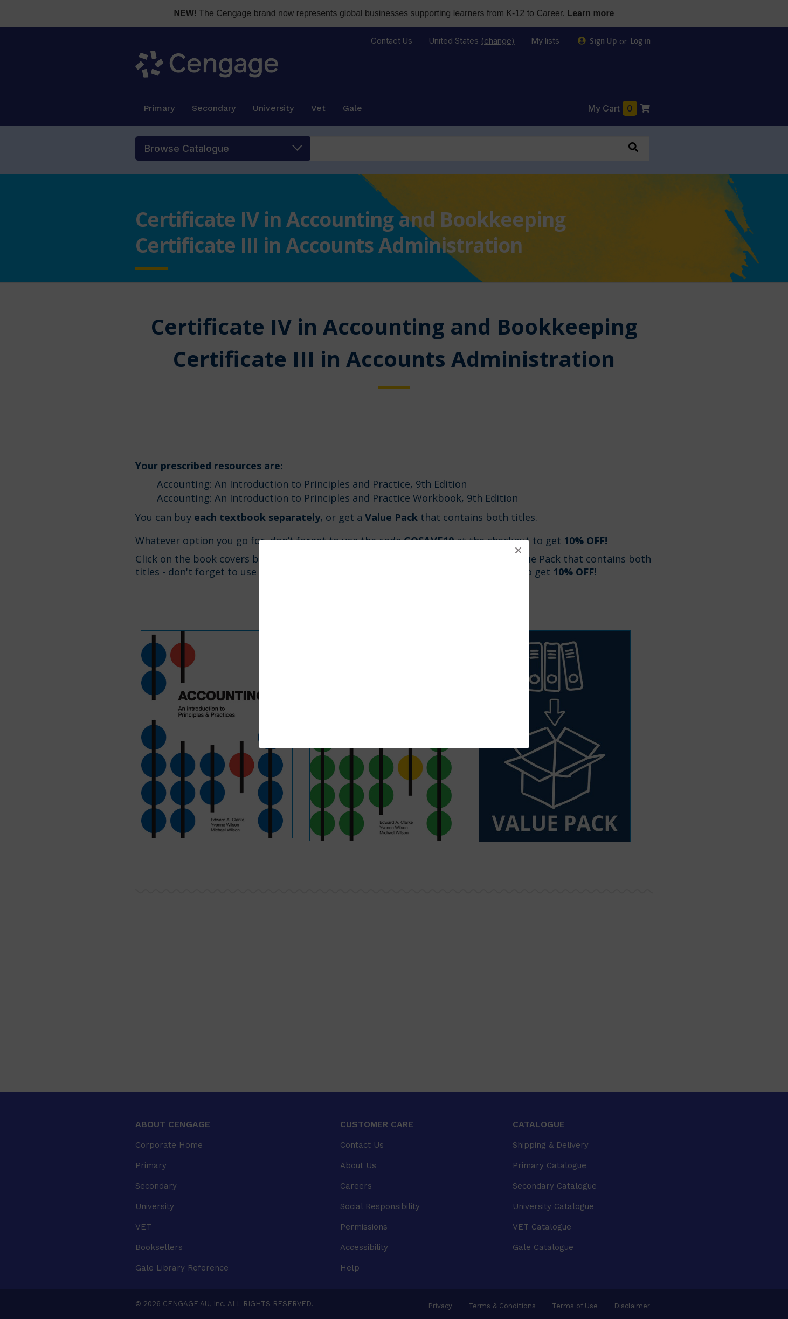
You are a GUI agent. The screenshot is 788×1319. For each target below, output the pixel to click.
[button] (518, 550)
